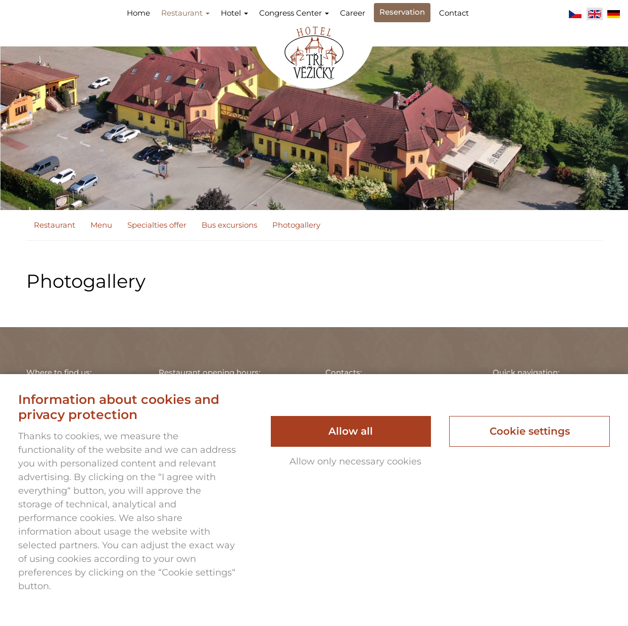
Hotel (234, 13)
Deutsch (613, 14)
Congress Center (294, 13)
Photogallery (296, 225)
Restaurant (185, 13)
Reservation (402, 12)
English (594, 14)
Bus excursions (229, 225)
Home (138, 13)
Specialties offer (156, 225)
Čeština (575, 14)
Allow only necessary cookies (355, 461)
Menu (101, 225)
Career (352, 13)
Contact (454, 13)
